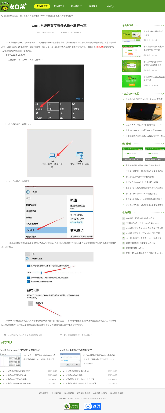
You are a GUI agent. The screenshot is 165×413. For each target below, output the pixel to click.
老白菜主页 (24, 16)
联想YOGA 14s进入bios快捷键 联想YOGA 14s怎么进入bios (145, 125)
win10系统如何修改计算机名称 (76, 371)
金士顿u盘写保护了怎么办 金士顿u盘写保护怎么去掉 (145, 238)
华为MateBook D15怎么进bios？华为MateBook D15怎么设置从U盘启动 (145, 130)
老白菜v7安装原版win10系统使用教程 (141, 194)
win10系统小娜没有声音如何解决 (17, 383)
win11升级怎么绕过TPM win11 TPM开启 (143, 233)
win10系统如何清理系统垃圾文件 (76, 350)
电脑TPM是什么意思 (135, 248)
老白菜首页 (42, 6)
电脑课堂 (93, 6)
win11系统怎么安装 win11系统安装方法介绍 (144, 228)
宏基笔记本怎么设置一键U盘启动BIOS (142, 223)
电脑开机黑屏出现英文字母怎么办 (140, 243)
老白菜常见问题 (117, 393)
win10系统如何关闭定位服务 (15, 379)
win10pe (110, 6)
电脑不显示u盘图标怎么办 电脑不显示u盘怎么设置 (145, 253)
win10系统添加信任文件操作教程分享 (78, 379)
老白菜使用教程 (83, 393)
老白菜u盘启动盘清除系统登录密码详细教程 (144, 188)
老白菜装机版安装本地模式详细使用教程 (143, 165)
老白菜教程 (76, 6)
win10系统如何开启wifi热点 (14, 375)
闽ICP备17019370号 (66, 398)
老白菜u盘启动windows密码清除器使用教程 (144, 199)
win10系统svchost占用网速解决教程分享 (25, 335)
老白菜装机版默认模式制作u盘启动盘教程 (133, 159)
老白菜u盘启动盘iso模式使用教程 (140, 177)
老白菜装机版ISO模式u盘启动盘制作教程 (155, 159)
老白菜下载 (59, 6)
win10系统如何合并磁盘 (73, 375)
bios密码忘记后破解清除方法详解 (140, 218)
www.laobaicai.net (48, 33)
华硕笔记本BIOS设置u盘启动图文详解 (142, 182)
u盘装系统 (100, 47)
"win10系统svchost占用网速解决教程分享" (20, 350)
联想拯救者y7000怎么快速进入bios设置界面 (144, 99)
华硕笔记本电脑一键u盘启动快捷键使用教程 (144, 205)
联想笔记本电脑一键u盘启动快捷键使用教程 (144, 171)
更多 (162, 26)
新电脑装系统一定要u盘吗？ (80, 335)
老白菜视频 (69, 393)
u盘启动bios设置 (100, 393)
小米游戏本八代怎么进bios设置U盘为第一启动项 (145, 136)
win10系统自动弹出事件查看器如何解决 (79, 383)
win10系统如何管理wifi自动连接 (16, 371)
